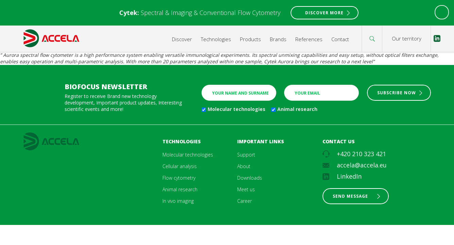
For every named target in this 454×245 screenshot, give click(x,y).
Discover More (324, 13)
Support (246, 154)
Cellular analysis (179, 166)
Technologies (216, 39)
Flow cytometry (178, 178)
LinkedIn (349, 176)
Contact (340, 39)
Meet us (246, 189)
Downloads (249, 178)
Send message (350, 196)
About (243, 166)
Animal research (297, 109)
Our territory (406, 38)
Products (250, 39)
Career (244, 201)
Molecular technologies (236, 109)
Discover (182, 39)
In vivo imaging (178, 201)
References (308, 39)
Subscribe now (396, 93)
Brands (278, 39)
